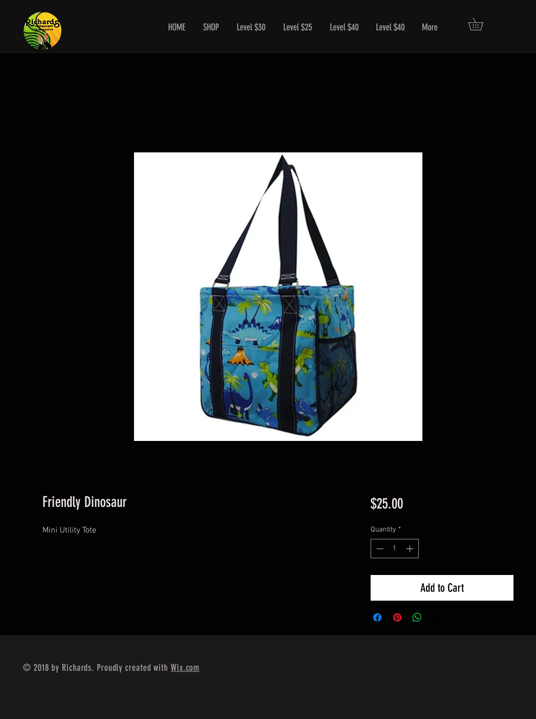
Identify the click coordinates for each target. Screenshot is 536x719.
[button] (481, 24)
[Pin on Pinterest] (397, 617)
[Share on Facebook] (377, 617)
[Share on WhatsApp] (417, 617)
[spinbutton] (394, 548)
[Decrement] (378, 548)
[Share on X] (437, 617)
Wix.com (185, 667)
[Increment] (410, 548)
